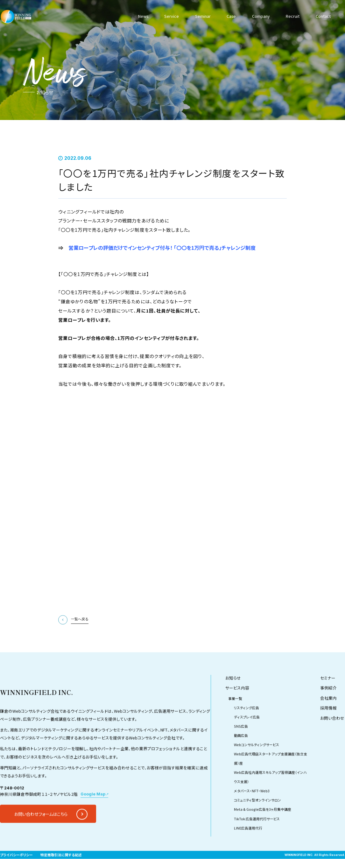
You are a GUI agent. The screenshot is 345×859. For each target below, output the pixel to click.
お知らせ (233, 696)
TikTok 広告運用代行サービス (257, 836)
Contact (323, 16)
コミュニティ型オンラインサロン (257, 818)
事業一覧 (235, 716)
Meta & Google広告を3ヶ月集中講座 (262, 827)
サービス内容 (237, 706)
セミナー (327, 696)
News (143, 16)
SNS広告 (241, 744)
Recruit (292, 16)
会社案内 (328, 716)
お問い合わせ (332, 736)
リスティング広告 (246, 725)
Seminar (203, 16)
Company (261, 16)
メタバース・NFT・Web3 (252, 809)
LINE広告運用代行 (248, 846)
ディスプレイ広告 (247, 735)
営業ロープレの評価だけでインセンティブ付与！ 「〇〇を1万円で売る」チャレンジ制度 (162, 247)
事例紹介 (328, 706)
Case (231, 16)
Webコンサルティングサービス (256, 763)
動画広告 (241, 753)
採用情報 (328, 726)
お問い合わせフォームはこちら (40, 832)
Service (171, 16)
